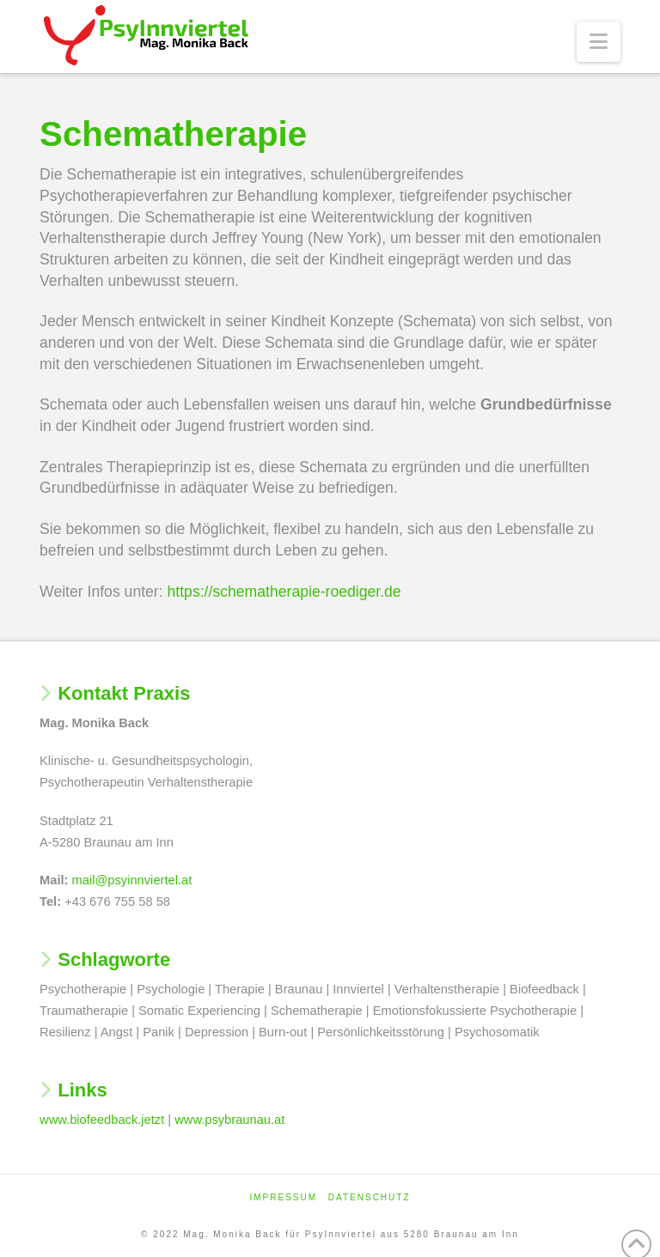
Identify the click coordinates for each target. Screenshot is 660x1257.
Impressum (283, 1197)
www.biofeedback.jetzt (102, 1119)
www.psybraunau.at (229, 1119)
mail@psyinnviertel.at (132, 880)
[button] (598, 41)
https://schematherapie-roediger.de (284, 591)
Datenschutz (369, 1197)
